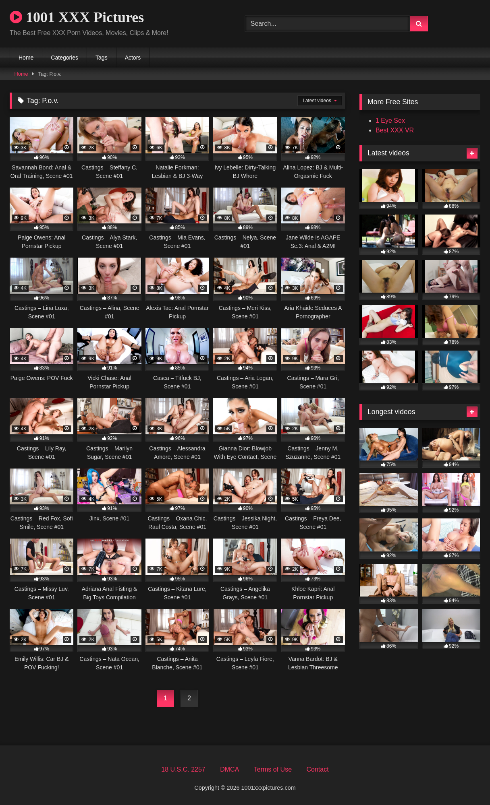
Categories (64, 57)
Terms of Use (273, 769)
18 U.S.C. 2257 (183, 769)
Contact (317, 769)
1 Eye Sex (390, 120)
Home (26, 57)
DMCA (229, 769)
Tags (102, 57)
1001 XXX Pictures (77, 17)
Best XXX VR (395, 130)
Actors (133, 57)
